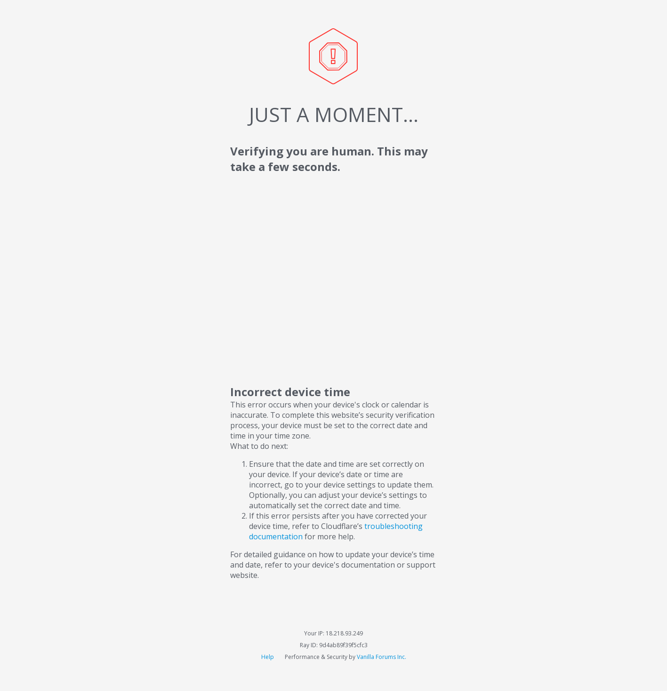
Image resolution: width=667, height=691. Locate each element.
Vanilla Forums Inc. (381, 657)
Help (268, 657)
